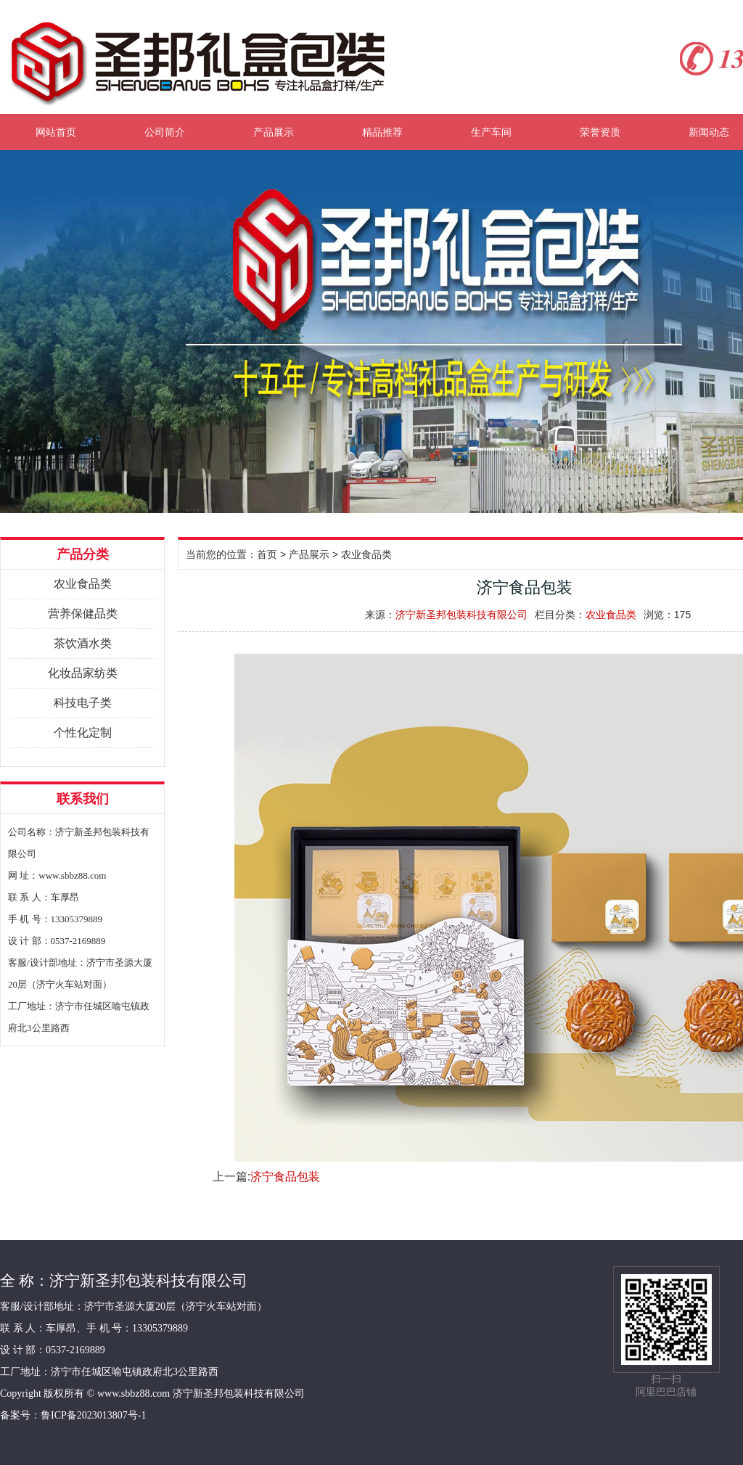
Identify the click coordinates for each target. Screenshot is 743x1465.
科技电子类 (83, 703)
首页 (267, 554)
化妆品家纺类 (83, 673)
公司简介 (164, 132)
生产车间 (491, 132)
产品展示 (273, 132)
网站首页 (56, 132)
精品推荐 (382, 132)
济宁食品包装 (285, 1176)
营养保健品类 (83, 613)
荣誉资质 (600, 132)
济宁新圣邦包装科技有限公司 (461, 614)
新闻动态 (709, 132)
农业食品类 (83, 584)
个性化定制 (83, 732)
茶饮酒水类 (83, 643)
